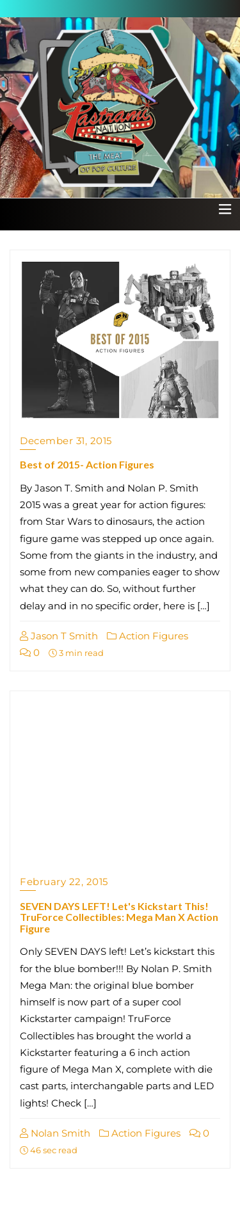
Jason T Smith (59, 636)
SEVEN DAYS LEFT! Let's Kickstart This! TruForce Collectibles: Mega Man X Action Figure (119, 917)
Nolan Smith (55, 1133)
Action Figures (147, 636)
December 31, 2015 (66, 441)
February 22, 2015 (64, 881)
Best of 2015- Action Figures (87, 464)
